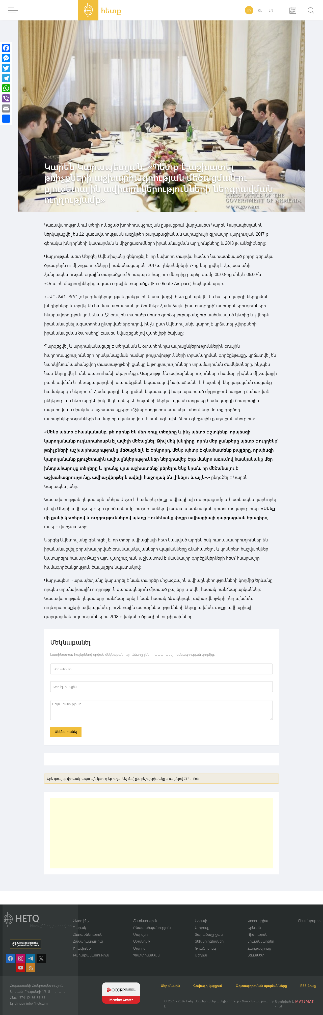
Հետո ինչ (81, 914)
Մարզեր (140, 927)
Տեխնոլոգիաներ (209, 935)
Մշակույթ (141, 935)
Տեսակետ (256, 948)
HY (249, 10)
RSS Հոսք (171, 985)
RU (260, 10)
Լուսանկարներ (261, 935)
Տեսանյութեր (309, 914)
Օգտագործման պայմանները (270, 979)
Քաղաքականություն (91, 948)
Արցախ (201, 914)
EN (271, 10)
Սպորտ (140, 941)
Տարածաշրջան (209, 927)
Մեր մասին (173, 979)
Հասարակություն (88, 935)
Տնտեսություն (145, 914)
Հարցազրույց (259, 941)
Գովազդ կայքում (213, 979)
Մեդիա (201, 948)
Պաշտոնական (146, 948)
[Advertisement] (161, 834)
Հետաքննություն (87, 927)
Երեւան (254, 921)
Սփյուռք (202, 921)
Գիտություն (257, 927)
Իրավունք (82, 941)
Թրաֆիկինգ (205, 941)
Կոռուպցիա (258, 914)
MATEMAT (305, 1001)
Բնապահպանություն (152, 921)
